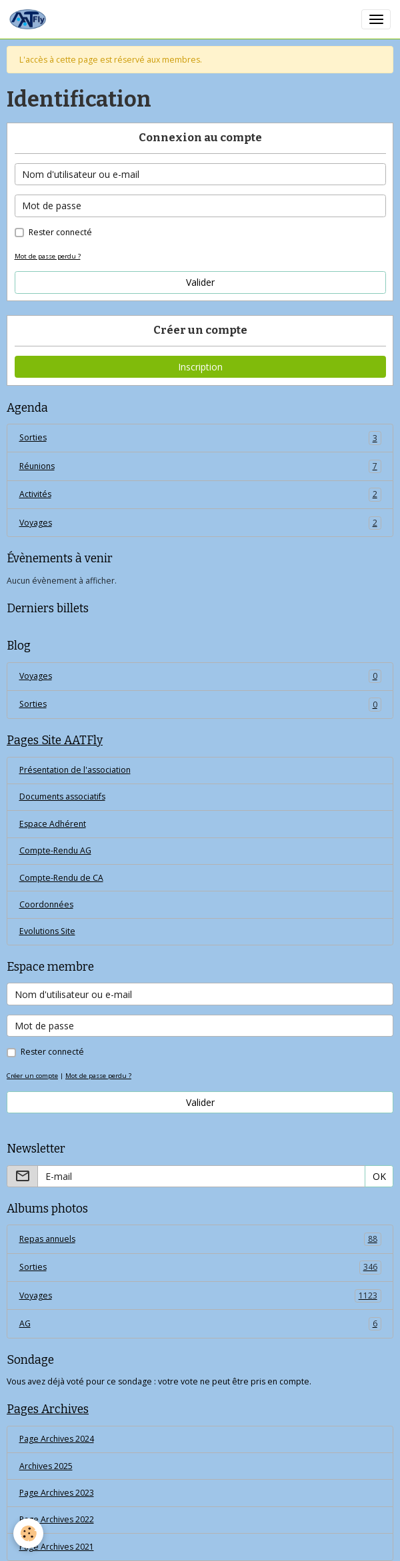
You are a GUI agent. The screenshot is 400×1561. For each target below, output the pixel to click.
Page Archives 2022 (56, 1519)
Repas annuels (200, 1239)
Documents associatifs (62, 796)
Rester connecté (60, 232)
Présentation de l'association (75, 770)
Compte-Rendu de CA (61, 877)
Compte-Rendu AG (55, 850)
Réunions (200, 466)
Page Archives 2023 (56, 1492)
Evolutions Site (47, 931)
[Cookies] (28, 1533)
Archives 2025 (46, 1466)
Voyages (200, 523)
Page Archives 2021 (56, 1546)
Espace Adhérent (52, 823)
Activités (200, 494)
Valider (200, 282)
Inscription (200, 366)
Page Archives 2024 (56, 1438)
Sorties (200, 437)
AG (200, 1323)
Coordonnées (46, 904)
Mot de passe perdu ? (48, 256)
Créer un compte (32, 1075)
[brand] (30, 19)
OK (379, 1176)
